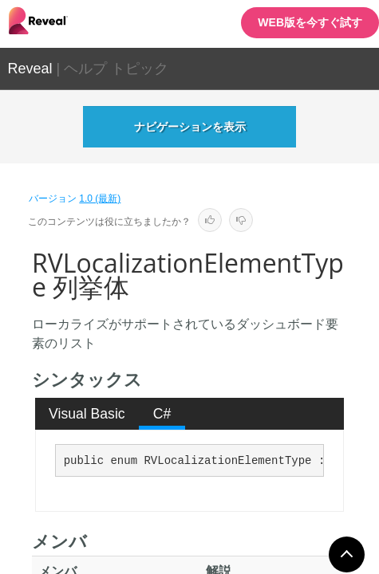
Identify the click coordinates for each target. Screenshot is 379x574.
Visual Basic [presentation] (87, 414)
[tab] (87, 414)
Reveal (30, 69)
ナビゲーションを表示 (190, 126)
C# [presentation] (162, 414)
